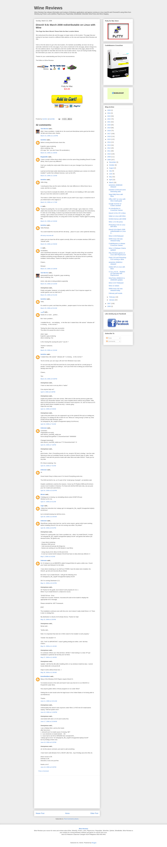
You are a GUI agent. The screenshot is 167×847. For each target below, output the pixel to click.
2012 (109, 148)
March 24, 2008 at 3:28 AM (49, 268)
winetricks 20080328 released (115, 186)
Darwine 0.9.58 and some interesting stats (117, 190)
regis (42, 505)
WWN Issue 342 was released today (116, 289)
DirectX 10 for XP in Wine (117, 213)
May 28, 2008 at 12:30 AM (49, 672)
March (111, 182)
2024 (109, 113)
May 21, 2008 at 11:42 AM (49, 646)
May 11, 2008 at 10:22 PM (49, 583)
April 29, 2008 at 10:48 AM (49, 516)
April (110, 179)
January (112, 300)
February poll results (115, 293)
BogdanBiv (44, 157)
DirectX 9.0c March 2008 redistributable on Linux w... (117, 231)
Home (67, 813)
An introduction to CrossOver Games (116, 209)
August (111, 168)
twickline (43, 140)
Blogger (94, 842)
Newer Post (40, 813)
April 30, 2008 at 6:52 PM (48, 528)
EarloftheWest (45, 676)
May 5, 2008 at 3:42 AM (48, 556)
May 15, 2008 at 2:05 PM (48, 619)
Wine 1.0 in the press (116, 222)
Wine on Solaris (114, 286)
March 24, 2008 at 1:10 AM (49, 175)
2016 (109, 136)
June (111, 174)
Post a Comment (43, 771)
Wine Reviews (48, 8)
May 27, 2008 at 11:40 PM (49, 657)
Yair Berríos (44, 128)
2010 (109, 154)
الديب (42, 312)
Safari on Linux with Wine (117, 216)
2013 (109, 145)
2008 (109, 159)
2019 (109, 128)
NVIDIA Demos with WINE (117, 219)
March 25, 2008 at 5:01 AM (49, 308)
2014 (109, 142)
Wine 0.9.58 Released (116, 236)
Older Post (94, 813)
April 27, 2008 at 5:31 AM (48, 501)
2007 (109, 303)
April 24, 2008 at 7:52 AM (48, 466)
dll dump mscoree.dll (47, 235)
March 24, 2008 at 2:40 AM (49, 221)
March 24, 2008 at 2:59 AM (49, 244)
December (112, 162)
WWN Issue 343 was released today (116, 239)
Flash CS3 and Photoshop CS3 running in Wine (117, 258)
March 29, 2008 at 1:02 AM (49, 350)
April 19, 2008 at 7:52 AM (48, 424)
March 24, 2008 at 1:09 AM (49, 153)
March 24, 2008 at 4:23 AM (49, 284)
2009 (109, 157)
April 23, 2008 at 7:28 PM (48, 445)
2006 (109, 306)
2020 (109, 125)
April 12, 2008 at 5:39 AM (48, 409)
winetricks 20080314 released (115, 263)
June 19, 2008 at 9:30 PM (48, 767)
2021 (109, 122)
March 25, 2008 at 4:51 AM (49, 295)
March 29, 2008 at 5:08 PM (49, 379)
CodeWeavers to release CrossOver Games (117, 244)
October (112, 165)
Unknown (44, 428)
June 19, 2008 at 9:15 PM (48, 742)
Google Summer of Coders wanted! (115, 204)
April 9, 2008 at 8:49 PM (48, 392)
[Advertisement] (67, 792)
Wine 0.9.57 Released (116, 283)
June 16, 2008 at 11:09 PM (49, 712)
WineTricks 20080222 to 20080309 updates (117, 279)
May (110, 177)
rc (41, 206)
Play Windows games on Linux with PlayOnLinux (117, 254)
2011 (109, 151)
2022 (109, 119)
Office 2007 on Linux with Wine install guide (117, 200)
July (110, 171)
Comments (110, 341)
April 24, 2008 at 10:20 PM (49, 490)
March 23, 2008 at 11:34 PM (49, 136)
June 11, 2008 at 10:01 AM (49, 701)
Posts (109, 338)
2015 (109, 139)
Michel (43, 494)
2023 (109, 116)
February (112, 297)
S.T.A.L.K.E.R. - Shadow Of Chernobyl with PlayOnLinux (117, 273)
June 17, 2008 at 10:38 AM (49, 721)
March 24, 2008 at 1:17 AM (49, 202)
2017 (109, 133)
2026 (109, 110)
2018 (109, 130)
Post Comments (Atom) (71, 819)
